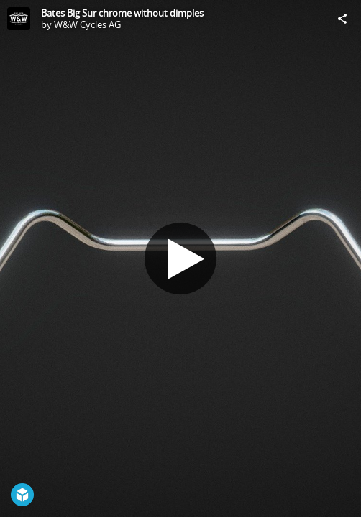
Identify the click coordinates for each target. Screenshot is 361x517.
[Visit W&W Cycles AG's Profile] (18, 18)
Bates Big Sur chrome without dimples (122, 12)
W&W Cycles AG (87, 24)
